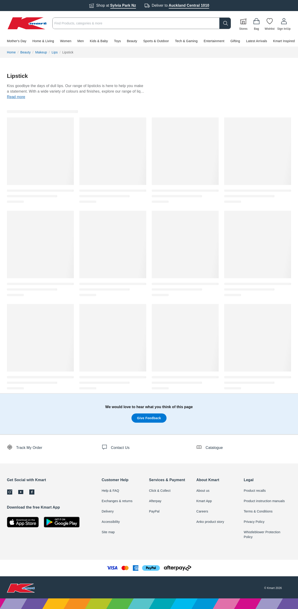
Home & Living (43, 41)
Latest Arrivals (256, 41)
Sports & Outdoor (156, 41)
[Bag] (256, 23)
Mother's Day (16, 41)
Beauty (132, 41)
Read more (16, 97)
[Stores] (243, 23)
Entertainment (214, 41)
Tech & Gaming (186, 41)
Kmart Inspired (284, 41)
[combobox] (141, 23)
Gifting (235, 41)
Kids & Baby (99, 41)
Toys (117, 41)
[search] (225, 23)
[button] (149, 41)
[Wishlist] (270, 23)
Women (65, 41)
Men (80, 41)
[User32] (284, 23)
